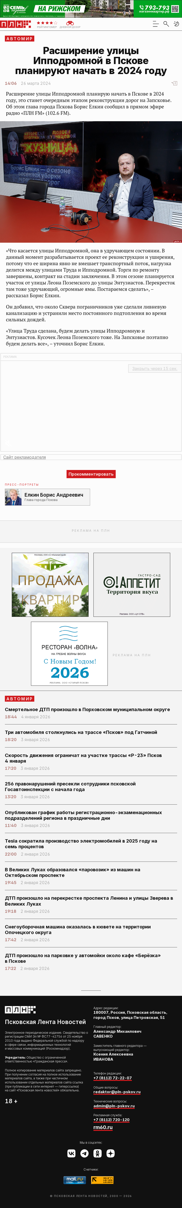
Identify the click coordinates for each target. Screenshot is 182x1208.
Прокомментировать (91, 474)
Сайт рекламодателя (24, 457)
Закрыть (154, 368)
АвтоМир (19, 38)
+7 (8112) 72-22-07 (112, 1078)
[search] (166, 24)
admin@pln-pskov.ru (114, 1105)
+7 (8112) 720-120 (111, 1119)
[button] (176, 24)
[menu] (156, 24)
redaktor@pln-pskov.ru (117, 1091)
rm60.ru (103, 1127)
